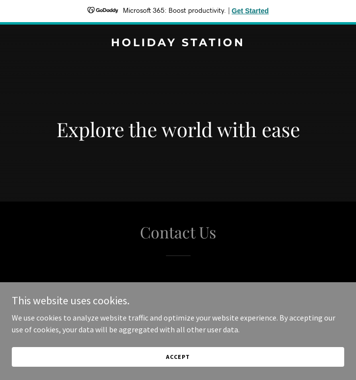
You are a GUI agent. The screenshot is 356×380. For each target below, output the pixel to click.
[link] (178, 43)
